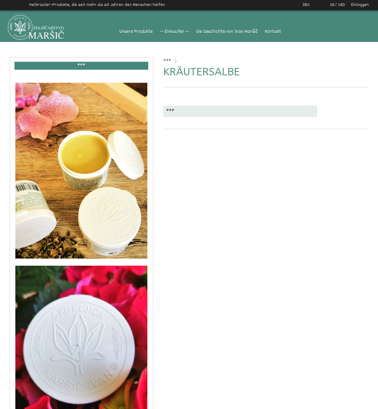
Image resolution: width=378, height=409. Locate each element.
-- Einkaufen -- (174, 31)
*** (167, 61)
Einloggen (360, 4)
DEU (306, 4)
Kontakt (273, 31)
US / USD (331, 4)
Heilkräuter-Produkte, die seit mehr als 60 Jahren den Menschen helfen (97, 4)
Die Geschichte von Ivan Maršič (227, 31)
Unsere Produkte (136, 31)
